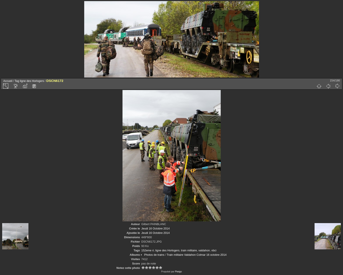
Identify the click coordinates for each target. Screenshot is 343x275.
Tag (17, 81)
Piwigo (178, 271)
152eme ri (147, 250)
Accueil (7, 81)
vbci (213, 250)
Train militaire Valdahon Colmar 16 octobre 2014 (197, 254)
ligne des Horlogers (32, 81)
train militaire (189, 250)
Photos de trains (154, 254)
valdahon (204, 250)
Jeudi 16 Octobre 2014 (155, 228)
